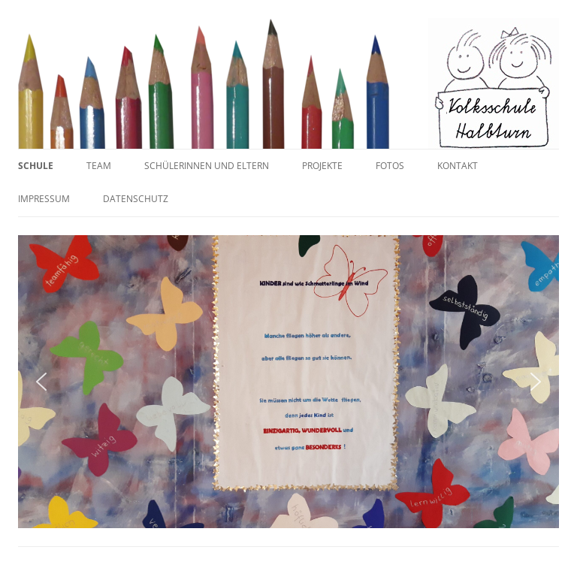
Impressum (44, 198)
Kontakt (457, 165)
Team (98, 165)
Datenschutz (135, 198)
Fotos (390, 165)
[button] (41, 382)
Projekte (322, 165)
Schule (35, 165)
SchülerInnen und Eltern (206, 165)
